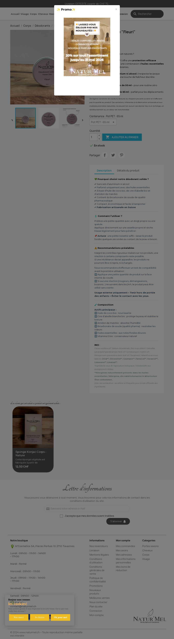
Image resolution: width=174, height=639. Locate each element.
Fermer (109, 89)
